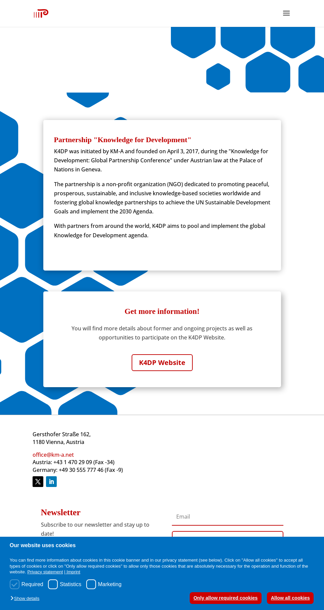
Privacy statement (45, 571)
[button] (26, 599)
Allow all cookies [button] (290, 598)
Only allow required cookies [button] (225, 598)
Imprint (73, 571)
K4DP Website (162, 362)
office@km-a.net (53, 454)
